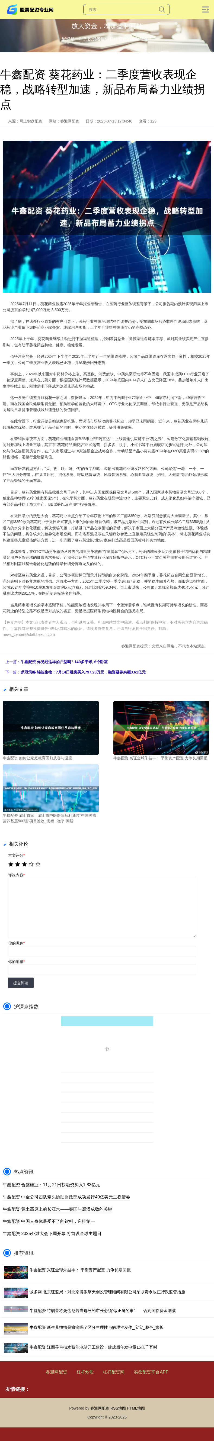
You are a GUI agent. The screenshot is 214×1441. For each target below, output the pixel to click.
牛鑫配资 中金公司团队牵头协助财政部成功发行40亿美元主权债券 (66, 1197)
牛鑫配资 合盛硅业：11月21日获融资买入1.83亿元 (51, 1184)
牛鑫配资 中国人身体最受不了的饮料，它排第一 (49, 1221)
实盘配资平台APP (151, 1372)
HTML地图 (136, 1408)
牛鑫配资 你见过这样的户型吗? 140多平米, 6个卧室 (64, 662)
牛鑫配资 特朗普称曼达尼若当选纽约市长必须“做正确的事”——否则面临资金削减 (103, 1310)
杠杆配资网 (113, 1372)
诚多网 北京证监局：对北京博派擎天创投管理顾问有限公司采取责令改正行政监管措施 (107, 1292)
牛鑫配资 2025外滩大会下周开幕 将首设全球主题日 (52, 1233)
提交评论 (20, 983)
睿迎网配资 (56, 1372)
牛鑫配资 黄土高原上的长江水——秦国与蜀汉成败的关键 (57, 1209)
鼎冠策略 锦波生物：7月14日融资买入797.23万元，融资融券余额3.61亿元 (83, 672)
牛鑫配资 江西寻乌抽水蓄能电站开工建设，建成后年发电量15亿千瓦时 (93, 1347)
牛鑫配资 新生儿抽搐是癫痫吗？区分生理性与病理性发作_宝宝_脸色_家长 (97, 1327)
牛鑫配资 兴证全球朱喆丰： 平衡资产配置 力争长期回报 (80, 1270)
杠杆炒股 (85, 1372)
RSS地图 (118, 1408)
